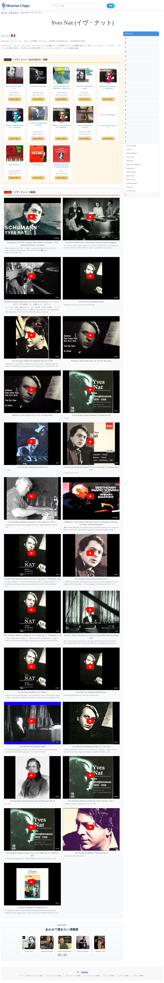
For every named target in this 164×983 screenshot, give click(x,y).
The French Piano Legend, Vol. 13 (108, 127)
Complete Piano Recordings (38, 86)
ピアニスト (129, 34)
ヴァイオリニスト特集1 (54, 976)
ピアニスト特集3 (138, 976)
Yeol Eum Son (130, 191)
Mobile (84, 972)
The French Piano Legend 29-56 (14, 87)
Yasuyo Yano (130, 179)
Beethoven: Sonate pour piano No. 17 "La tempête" (15, 126)
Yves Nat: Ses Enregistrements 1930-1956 (38, 124)
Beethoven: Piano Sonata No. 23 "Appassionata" (108, 87)
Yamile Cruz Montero (133, 164)
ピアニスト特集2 (123, 976)
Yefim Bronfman (131, 183)
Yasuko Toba (130, 176)
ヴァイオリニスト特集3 (92, 976)
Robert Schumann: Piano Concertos (84, 126)
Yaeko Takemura (131, 153)
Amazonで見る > (14, 99)
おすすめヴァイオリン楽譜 (34, 976)
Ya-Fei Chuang (131, 146)
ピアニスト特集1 (108, 976)
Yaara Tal (129, 149)
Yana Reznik (130, 168)
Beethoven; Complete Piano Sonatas (85, 87)
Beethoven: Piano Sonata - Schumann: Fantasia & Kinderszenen (61, 166)
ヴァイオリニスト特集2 (73, 976)
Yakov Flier (130, 157)
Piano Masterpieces (14, 165)
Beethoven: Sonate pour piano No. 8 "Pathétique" (61, 126)
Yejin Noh (129, 187)
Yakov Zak (129, 161)
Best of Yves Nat (38, 165)
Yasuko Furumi (131, 172)
